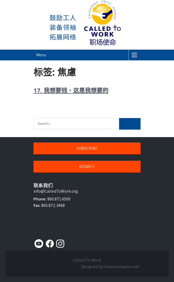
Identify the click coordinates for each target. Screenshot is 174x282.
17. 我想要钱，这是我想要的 (70, 90)
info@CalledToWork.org (55, 191)
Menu (41, 55)
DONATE (87, 166)
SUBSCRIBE (87, 148)
